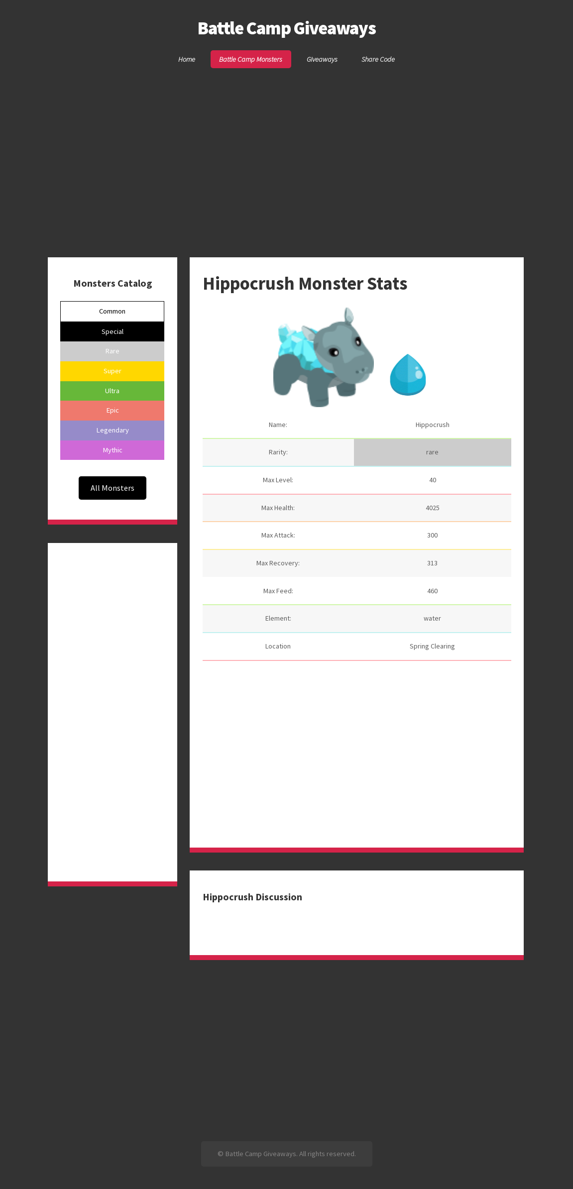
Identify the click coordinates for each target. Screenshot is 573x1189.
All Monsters (112, 488)
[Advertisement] (286, 146)
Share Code (378, 59)
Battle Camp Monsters (250, 59)
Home (186, 59)
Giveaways (322, 59)
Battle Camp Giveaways (286, 27)
